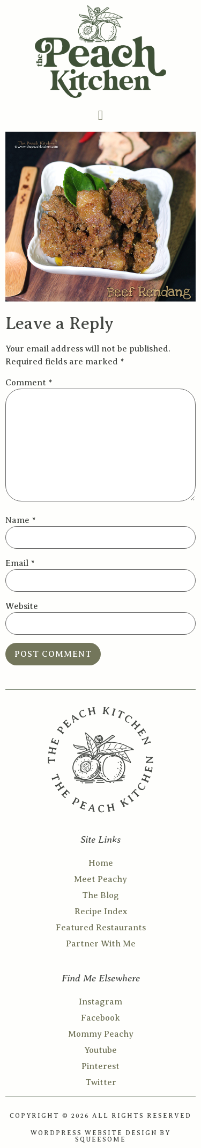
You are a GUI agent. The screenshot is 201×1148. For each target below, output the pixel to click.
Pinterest (100, 1066)
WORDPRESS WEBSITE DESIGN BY (100, 1133)
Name (20, 520)
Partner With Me (101, 944)
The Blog (100, 895)
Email (19, 563)
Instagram (100, 1002)
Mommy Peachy (100, 1034)
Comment (28, 382)
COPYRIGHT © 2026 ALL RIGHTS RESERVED (100, 1116)
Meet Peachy (100, 879)
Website (21, 606)
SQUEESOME (100, 1139)
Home (100, 863)
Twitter (100, 1082)
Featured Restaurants (101, 927)
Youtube (100, 1050)
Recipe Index (101, 911)
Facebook (100, 1018)
